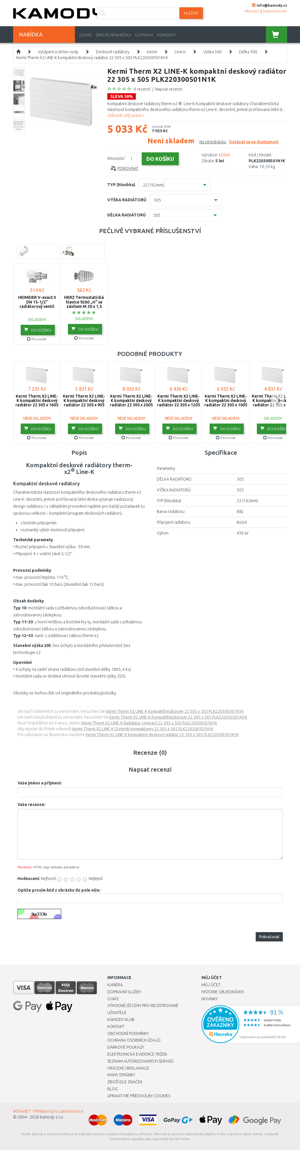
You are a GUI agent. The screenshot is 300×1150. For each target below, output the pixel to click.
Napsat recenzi (168, 89)
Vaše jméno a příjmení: (39, 783)
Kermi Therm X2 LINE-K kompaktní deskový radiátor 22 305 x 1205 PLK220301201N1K (178, 403)
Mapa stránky (121, 1075)
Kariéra (115, 985)
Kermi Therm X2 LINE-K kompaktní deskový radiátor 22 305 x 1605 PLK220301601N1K (36, 403)
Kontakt (115, 1026)
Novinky (209, 998)
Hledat (191, 13)
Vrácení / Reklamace (128, 1068)
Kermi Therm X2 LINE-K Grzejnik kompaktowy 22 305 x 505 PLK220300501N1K (142, 728)
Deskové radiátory (112, 52)
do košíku (37, 329)
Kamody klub (120, 1019)
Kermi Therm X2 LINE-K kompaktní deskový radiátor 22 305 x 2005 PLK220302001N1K (131, 403)
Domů (85, 35)
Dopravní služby (124, 992)
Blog (112, 1088)
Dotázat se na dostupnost (253, 142)
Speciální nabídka (113, 35)
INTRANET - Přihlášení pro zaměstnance (48, 1111)
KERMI (224, 155)
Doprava (144, 35)
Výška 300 (212, 52)
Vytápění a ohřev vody (58, 52)
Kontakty (166, 35)
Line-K (180, 52)
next (277, 400)
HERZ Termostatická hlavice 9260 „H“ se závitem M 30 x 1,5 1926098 (84, 304)
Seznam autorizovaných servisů (140, 1061)
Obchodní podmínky (128, 1033)
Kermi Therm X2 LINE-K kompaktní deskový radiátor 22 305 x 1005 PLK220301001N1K (225, 403)
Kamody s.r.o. (52, 1117)
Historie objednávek (222, 992)
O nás (113, 998)
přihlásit (252, 11)
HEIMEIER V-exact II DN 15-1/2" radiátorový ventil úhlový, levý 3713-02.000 (37, 306)
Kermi (152, 52)
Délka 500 (248, 52)
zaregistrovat (274, 11)
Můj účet (210, 985)
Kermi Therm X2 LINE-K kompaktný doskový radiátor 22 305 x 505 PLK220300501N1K (162, 734)
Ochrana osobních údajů (134, 1040)
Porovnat (127, 168)
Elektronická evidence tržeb (137, 1054)
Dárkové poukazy (125, 1047)
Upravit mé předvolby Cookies (138, 1095)
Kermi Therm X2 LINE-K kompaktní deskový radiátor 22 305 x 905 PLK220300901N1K (84, 403)
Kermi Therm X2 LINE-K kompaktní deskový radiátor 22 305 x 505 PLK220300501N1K (92, 57)
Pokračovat (269, 936)
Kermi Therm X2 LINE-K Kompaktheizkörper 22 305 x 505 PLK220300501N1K (175, 711)
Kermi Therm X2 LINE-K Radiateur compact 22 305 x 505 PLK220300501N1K (149, 723)
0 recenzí (142, 89)
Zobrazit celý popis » (125, 115)
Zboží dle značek (125, 1082)
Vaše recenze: (31, 804)
